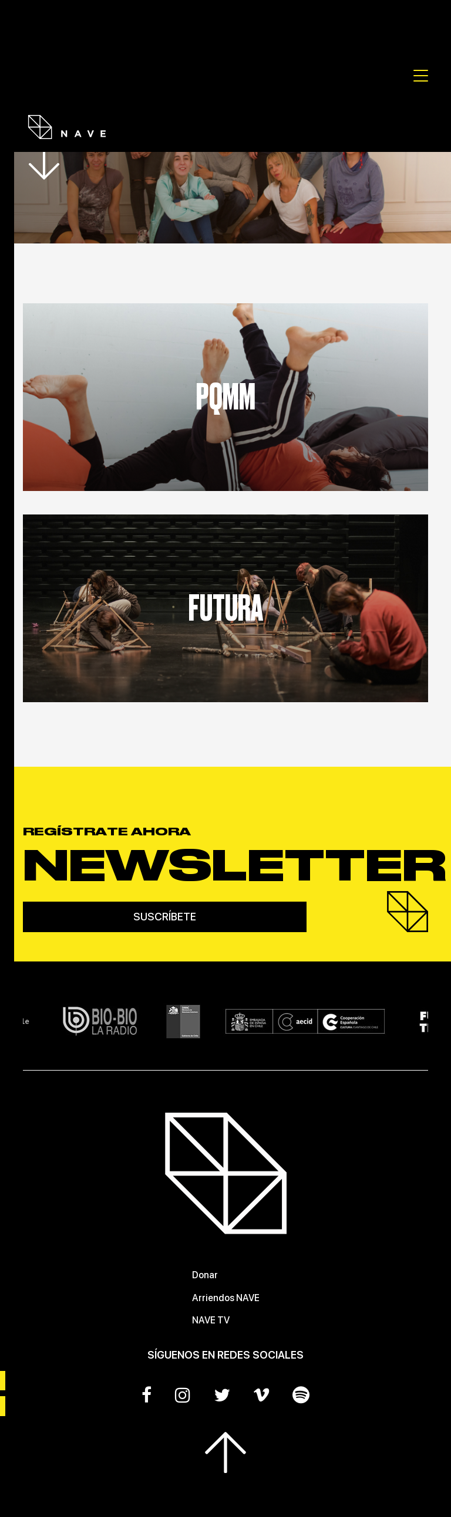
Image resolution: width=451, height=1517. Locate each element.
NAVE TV (211, 1320)
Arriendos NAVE (226, 1297)
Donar (205, 1275)
